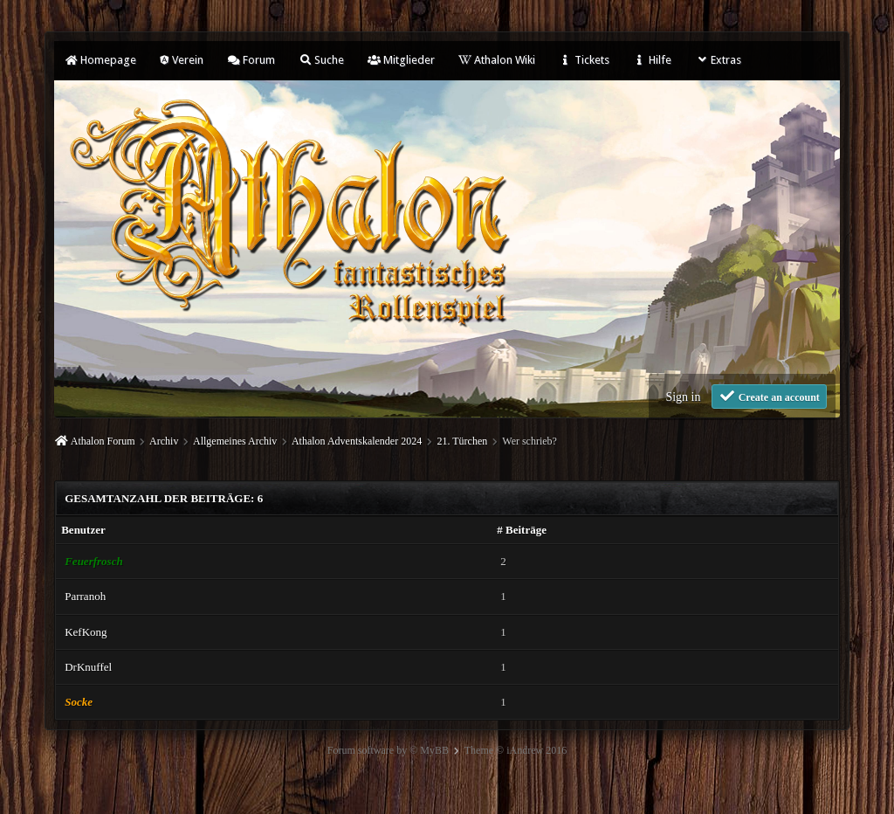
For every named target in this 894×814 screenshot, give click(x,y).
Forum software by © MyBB (388, 750)
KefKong (86, 631)
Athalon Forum (103, 441)
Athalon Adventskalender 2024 (357, 441)
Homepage (100, 59)
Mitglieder (401, 59)
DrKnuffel (88, 666)
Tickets (584, 59)
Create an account (769, 396)
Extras (718, 59)
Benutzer (83, 529)
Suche (321, 59)
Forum (251, 59)
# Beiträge (522, 529)
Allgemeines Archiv (235, 441)
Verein (181, 59)
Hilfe (652, 59)
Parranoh (85, 596)
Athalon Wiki (496, 59)
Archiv (163, 441)
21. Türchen (462, 441)
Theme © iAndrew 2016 (515, 750)
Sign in (682, 397)
